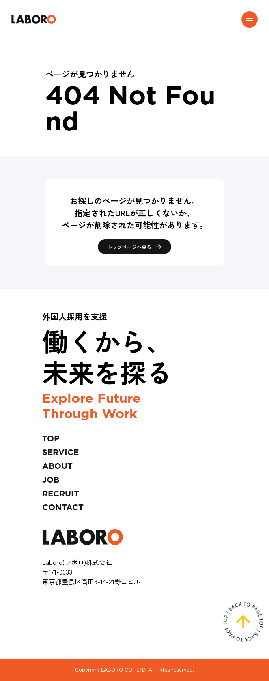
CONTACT (63, 507)
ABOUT (57, 466)
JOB (50, 480)
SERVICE (60, 452)
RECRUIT (60, 493)
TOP (50, 438)
